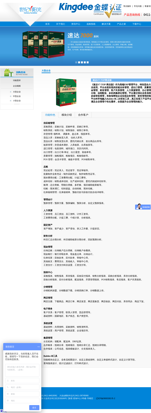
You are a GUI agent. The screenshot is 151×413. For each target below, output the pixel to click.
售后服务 (127, 6)
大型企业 (17, 92)
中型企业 (17, 96)
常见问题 (138, 6)
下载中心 (136, 24)
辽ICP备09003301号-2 (105, 398)
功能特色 (50, 114)
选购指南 (91, 24)
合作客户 (83, 114)
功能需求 (17, 80)
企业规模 (17, 86)
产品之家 (121, 24)
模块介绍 (67, 114)
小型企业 (17, 101)
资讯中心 (75, 24)
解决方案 (106, 24)
